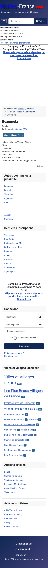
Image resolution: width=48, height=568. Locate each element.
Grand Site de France (13, 445)
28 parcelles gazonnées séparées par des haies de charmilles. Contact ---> (24, 55)
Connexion (9, 219)
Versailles (8, 194)
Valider (40, 21)
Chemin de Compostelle (15, 440)
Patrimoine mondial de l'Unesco (18, 435)
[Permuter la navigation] (4, 21)
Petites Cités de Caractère (19, 403)
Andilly (7, 522)
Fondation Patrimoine (14, 419)
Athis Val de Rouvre (13, 510)
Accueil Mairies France (14, 488)
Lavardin (8, 190)
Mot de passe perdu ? (14, 353)
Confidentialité (22, 549)
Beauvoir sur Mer (12, 526)
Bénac (7, 472)
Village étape (27, 430)
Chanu (7, 202)
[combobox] (21, 21)
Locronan (8, 186)
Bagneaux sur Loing (13, 514)
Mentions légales (24, 544)
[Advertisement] (24, 80)
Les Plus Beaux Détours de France (19, 424)
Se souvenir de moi (16, 331)
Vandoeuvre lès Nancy (14, 480)
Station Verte (10, 430)
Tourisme (33, 419)
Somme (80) (21, 129)
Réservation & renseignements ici (15, 43)
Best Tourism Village (13, 455)
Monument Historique (14, 414)
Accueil (7, 215)
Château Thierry (11, 518)
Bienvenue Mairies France (16, 484)
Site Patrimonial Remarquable (17, 450)
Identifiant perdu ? (12, 356)
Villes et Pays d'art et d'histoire (21, 408)
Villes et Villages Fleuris (13, 135)
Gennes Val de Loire (13, 476)
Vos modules (10, 492)
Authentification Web (24, 337)
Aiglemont (9, 198)
